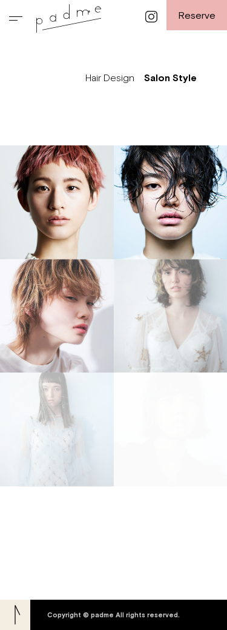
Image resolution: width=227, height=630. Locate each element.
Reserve (196, 15)
